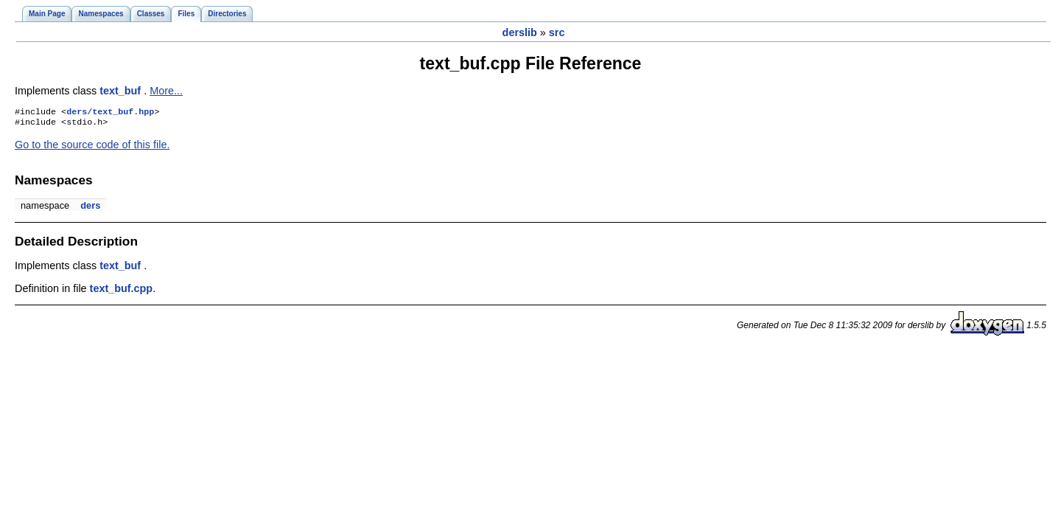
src (557, 32)
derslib (520, 32)
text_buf (121, 91)
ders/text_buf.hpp (110, 113)
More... (166, 91)
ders (90, 208)
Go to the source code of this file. (92, 147)
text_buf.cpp (121, 291)
